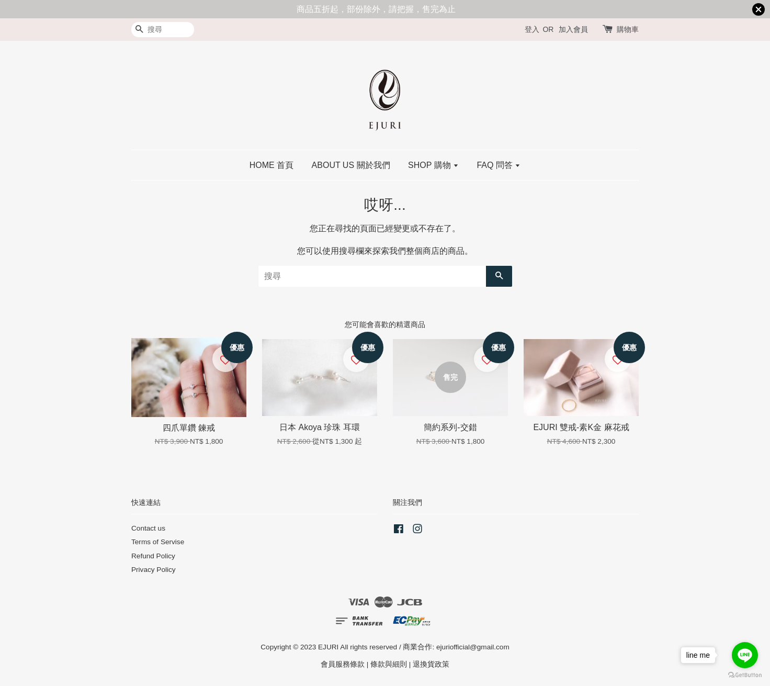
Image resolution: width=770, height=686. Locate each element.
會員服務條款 (343, 664)
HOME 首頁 (271, 165)
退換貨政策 (431, 664)
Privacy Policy (153, 569)
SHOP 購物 (433, 165)
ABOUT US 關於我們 (351, 165)
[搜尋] (162, 29)
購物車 (628, 29)
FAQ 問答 (498, 165)
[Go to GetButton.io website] (745, 675)
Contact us (148, 528)
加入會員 (573, 29)
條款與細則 (388, 664)
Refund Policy (153, 556)
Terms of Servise (157, 542)
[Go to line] (745, 655)
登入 (532, 29)
